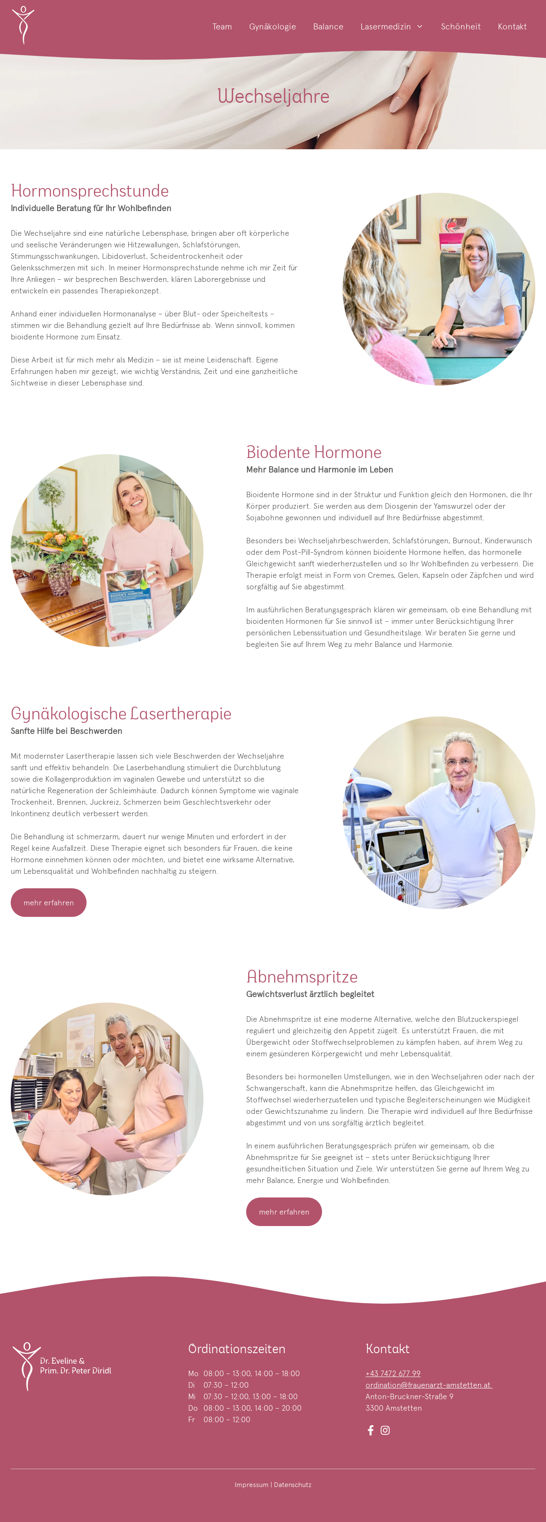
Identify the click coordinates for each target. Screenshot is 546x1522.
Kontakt (512, 26)
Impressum (252, 1485)
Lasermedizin (396, 26)
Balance (328, 26)
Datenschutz (292, 1485)
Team (222, 26)
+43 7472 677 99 (393, 1373)
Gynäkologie (272, 26)
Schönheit (461, 26)
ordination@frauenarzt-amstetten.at (429, 1384)
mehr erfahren (48, 902)
